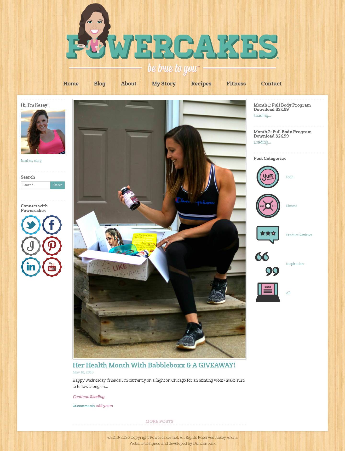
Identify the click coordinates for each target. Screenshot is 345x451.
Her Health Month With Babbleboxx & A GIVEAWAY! (154, 366)
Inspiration (295, 264)
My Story (164, 84)
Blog (100, 84)
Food (289, 177)
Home (71, 84)
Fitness (236, 84)
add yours (104, 406)
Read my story (31, 160)
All (288, 293)
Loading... (262, 116)
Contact (271, 84)
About (129, 84)
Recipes (201, 84)
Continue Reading (88, 397)
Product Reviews (299, 235)
